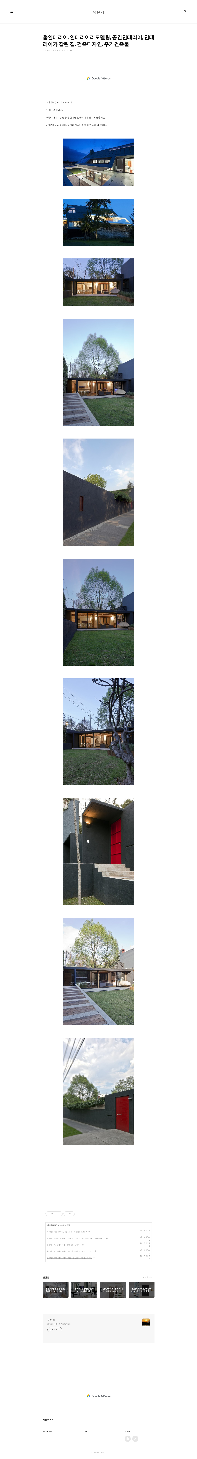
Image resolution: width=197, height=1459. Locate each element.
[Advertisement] (98, 78)
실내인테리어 (51, 1225)
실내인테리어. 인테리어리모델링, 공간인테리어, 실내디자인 (70, 1257)
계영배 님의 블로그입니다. (59, 1324)
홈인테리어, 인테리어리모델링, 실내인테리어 (64, 1245)
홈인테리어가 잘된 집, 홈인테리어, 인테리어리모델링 (67, 1232)
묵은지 (51, 1320)
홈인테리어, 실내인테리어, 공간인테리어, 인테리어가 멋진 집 (70, 1251)
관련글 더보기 (148, 1277)
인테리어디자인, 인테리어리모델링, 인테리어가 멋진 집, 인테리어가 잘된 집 (76, 1238)
